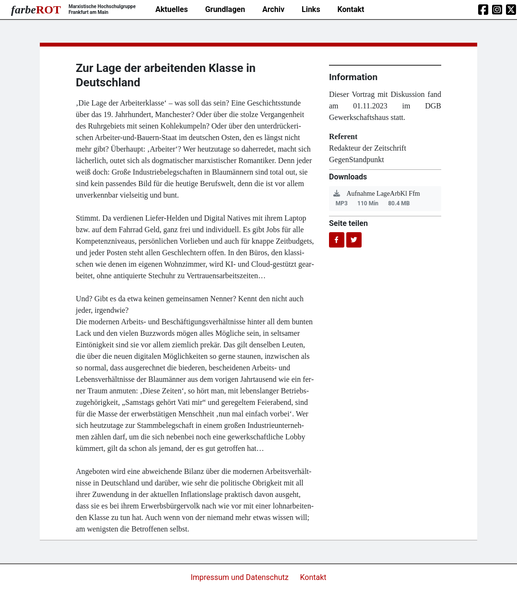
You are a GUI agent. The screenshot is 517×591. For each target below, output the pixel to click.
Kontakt (351, 9)
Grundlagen (225, 9)
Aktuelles (171, 9)
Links (311, 9)
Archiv (273, 9)
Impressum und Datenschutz (240, 577)
